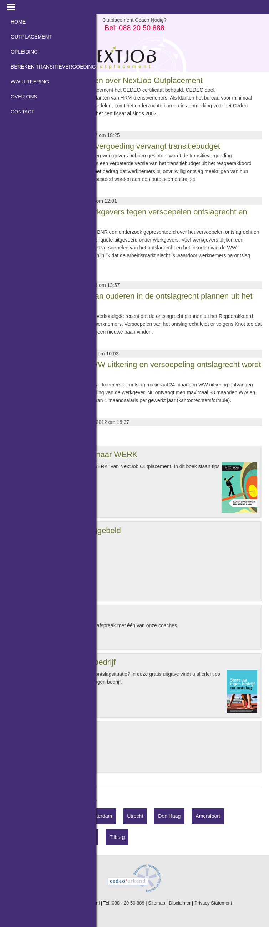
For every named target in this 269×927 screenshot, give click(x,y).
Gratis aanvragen (35, 488)
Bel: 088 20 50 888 (134, 28)
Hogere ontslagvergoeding (50, 742)
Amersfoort (208, 816)
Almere (19, 837)
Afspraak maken (34, 639)
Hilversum (22, 816)
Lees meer (19, 125)
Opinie (28, 759)
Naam (18, 543)
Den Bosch (54, 837)
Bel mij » (25, 590)
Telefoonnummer (30, 565)
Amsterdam (61, 816)
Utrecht (135, 816)
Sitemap (156, 903)
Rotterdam (100, 816)
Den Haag (169, 816)
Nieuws (29, 751)
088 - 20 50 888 (128, 903)
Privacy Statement (213, 903)
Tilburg (117, 837)
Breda (88, 837)
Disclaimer (180, 903)
